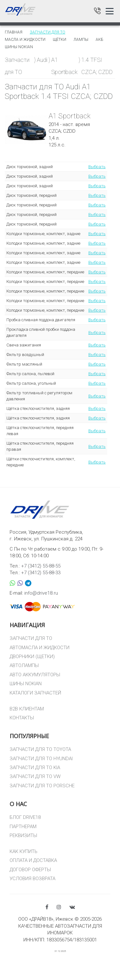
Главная (13, 32)
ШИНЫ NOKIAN (26, 683)
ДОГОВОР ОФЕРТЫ (30, 869)
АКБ (99, 39)
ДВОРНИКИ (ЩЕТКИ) (32, 656)
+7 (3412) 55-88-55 (40, 566)
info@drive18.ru (41, 593)
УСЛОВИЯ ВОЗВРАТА (32, 878)
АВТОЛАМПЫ (24, 665)
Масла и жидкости (25, 39)
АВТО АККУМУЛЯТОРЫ (35, 675)
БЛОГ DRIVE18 (25, 817)
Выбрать (97, 166)
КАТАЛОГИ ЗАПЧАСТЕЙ (35, 693)
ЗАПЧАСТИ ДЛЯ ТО (31, 638)
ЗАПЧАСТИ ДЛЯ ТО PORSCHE (42, 786)
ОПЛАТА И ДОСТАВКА (33, 860)
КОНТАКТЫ (22, 718)
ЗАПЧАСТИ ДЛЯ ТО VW (35, 776)
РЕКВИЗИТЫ (23, 835)
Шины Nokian (19, 47)
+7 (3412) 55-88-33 (40, 572)
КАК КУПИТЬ (23, 851)
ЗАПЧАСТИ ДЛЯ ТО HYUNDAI (41, 758)
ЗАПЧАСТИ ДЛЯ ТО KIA (35, 767)
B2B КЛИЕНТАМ (27, 709)
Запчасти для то (47, 32)
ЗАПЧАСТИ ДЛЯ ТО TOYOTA (40, 749)
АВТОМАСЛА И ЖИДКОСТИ (39, 647)
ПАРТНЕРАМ (23, 826)
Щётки (59, 39)
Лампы (81, 39)
